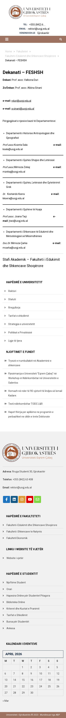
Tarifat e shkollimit (18, 315)
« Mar (6, 700)
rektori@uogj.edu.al (38, 29)
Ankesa (11, 628)
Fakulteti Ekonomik (17, 538)
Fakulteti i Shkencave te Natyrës (24, 531)
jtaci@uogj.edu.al (18, 220)
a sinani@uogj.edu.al (22, 108)
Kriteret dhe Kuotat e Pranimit (23, 608)
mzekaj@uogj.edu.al (14, 171)
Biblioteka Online (16, 602)
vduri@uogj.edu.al (21, 100)
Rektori (12, 291)
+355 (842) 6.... (37, 24)
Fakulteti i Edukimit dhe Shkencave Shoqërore (32, 525)
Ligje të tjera (15, 340)
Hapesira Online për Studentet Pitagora (28, 595)
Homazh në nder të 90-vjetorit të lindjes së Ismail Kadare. (35, 393)
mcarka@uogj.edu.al (14, 247)
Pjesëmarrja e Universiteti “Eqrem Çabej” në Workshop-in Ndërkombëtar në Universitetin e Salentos (33, 378)
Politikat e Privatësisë (20, 332)
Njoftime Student (16, 582)
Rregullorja (14, 307)
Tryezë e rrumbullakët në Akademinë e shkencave (29, 363)
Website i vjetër (15, 558)
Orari (9, 589)
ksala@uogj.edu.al (13, 149)
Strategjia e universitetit (21, 324)
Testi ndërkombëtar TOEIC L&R (25, 403)
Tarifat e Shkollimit (17, 615)
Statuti (12, 299)
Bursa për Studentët (18, 621)
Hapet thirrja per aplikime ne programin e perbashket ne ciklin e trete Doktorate (31, 414)
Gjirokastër (43, 33)
